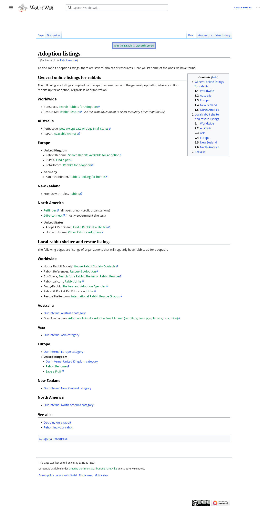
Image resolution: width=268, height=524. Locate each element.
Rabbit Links (73, 281)
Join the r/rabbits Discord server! (134, 45)
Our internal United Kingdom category (72, 361)
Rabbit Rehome (56, 366)
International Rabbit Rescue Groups (95, 296)
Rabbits (75, 194)
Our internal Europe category (63, 352)
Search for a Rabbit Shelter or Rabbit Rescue (89, 276)
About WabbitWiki (66, 475)
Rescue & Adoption (83, 271)
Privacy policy (46, 475)
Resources (60, 439)
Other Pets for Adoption (84, 232)
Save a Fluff (53, 371)
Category (45, 439)
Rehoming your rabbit (58, 427)
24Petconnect (53, 215)
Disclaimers (85, 475)
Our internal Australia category (65, 313)
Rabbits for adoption (77, 165)
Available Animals (66, 134)
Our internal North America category (69, 405)
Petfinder (50, 210)
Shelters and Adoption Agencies (84, 286)
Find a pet (63, 160)
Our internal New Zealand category (67, 388)
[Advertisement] (110, 20)
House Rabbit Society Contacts (95, 266)
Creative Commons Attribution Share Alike (93, 468)
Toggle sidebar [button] (12, 9)
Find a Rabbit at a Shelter (90, 227)
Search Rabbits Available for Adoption (94, 155)
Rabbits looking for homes (87, 177)
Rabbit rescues (68, 60)
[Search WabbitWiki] (117, 7)
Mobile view (101, 475)
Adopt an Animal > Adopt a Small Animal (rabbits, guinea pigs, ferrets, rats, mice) (123, 318)
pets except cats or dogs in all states (84, 128)
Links (89, 291)
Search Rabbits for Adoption (78, 107)
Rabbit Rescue (69, 112)
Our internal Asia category (61, 335)
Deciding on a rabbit (57, 422)
